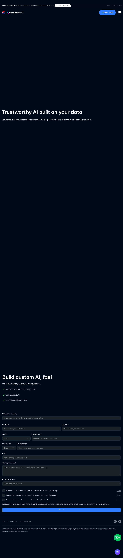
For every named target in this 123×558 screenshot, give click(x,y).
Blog (3, 521)
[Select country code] (9, 448)
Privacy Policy (12, 521)
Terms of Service (26, 521)
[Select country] (16, 438)
